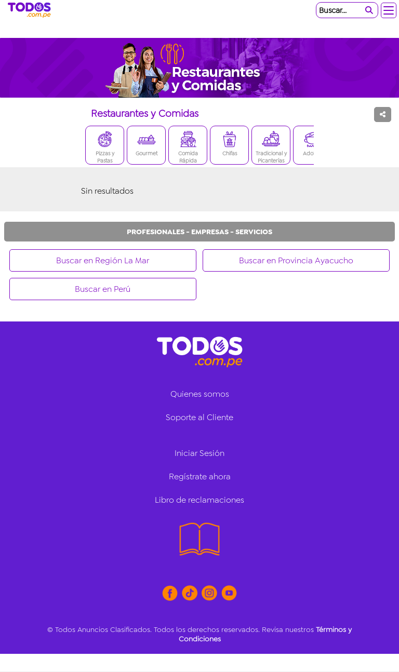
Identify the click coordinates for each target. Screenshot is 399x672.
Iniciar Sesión (199, 453)
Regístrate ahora (200, 476)
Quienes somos (199, 393)
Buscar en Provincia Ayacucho (296, 260)
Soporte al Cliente (199, 417)
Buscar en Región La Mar (102, 260)
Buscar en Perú (102, 289)
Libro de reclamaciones (199, 499)
